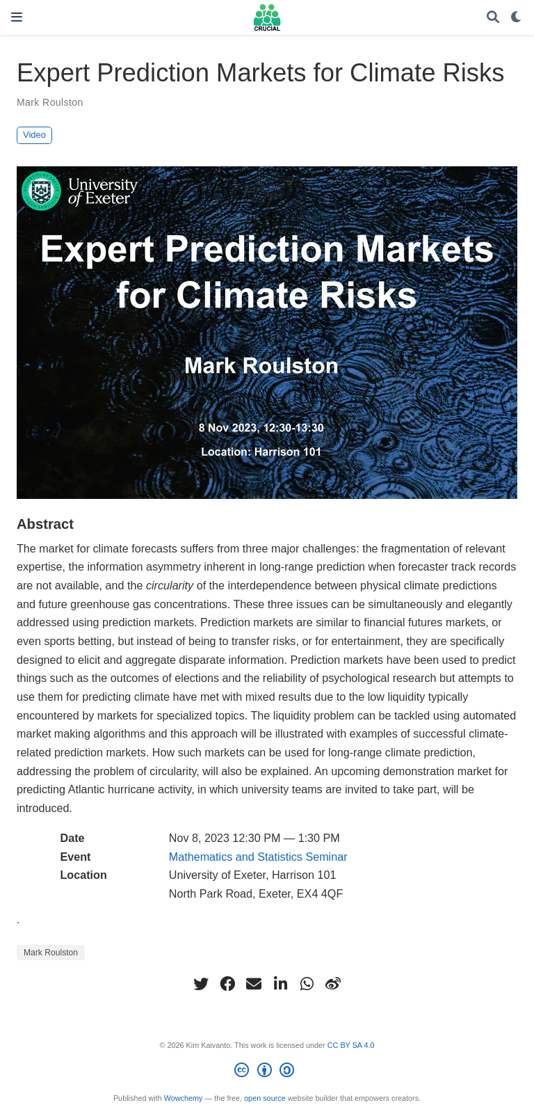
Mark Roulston (50, 102)
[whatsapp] (306, 983)
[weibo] (333, 983)
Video (34, 134)
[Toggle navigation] (16, 17)
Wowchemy (183, 1098)
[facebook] (227, 983)
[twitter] (201, 983)
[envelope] (253, 983)
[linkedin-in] (280, 983)
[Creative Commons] (266, 1072)
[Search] (493, 18)
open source (265, 1098)
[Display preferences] (516, 18)
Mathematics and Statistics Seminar (258, 856)
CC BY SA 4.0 (351, 1045)
